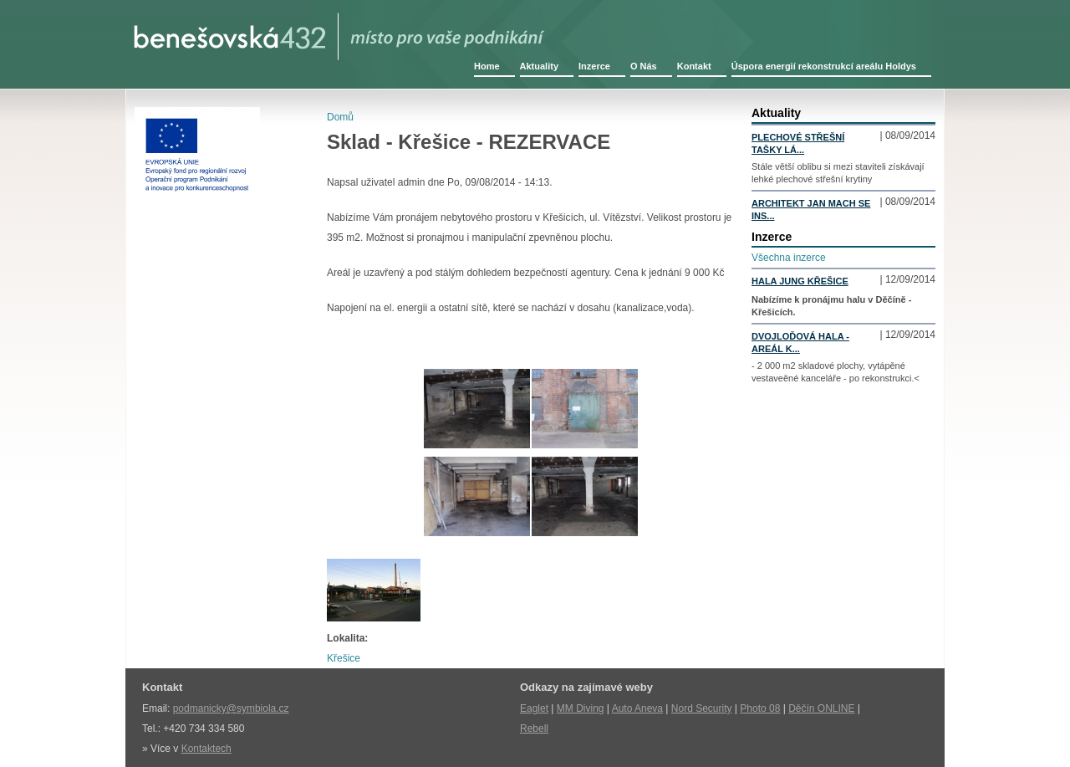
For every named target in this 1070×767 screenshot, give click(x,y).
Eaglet (534, 708)
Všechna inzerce (789, 257)
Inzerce (594, 66)
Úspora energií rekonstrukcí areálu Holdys (823, 66)
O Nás (643, 66)
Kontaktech (206, 748)
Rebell (534, 728)
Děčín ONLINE (821, 708)
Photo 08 (760, 708)
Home (487, 66)
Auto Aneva (637, 708)
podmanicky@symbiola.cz (231, 708)
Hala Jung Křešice (800, 281)
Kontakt (694, 66)
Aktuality (539, 66)
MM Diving (580, 708)
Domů (340, 117)
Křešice (343, 658)
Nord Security (701, 708)
